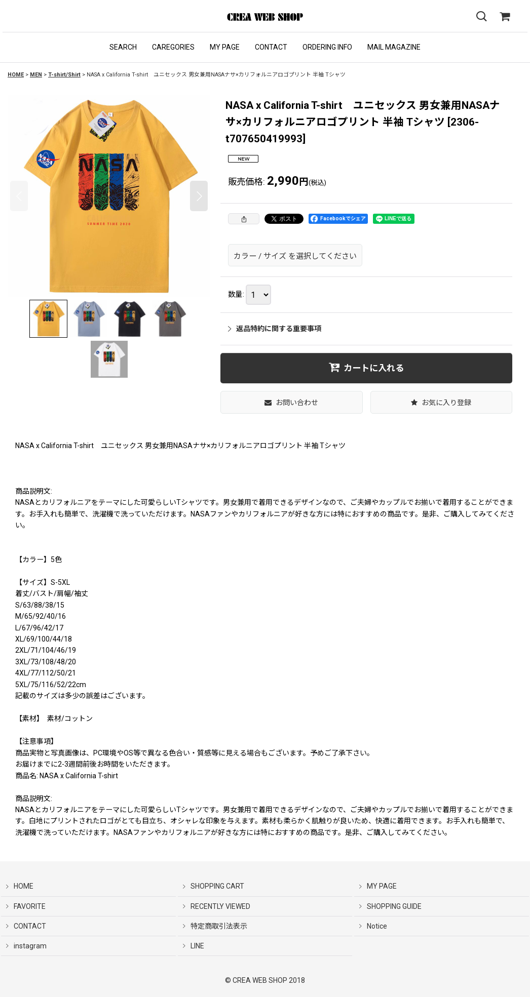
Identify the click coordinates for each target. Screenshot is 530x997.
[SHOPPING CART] (505, 17)
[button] (123, 47)
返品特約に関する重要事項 (274, 329)
